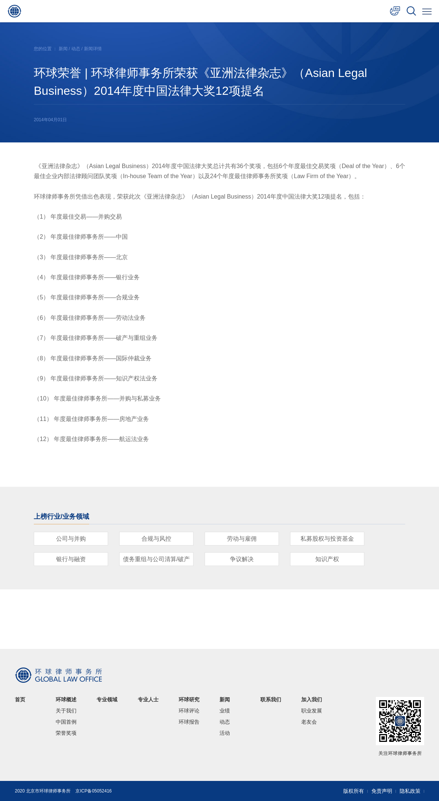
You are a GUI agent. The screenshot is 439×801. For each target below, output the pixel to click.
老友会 (309, 722)
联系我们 (270, 699)
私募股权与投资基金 (327, 538)
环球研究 (189, 699)
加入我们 (311, 699)
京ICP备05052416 (93, 791)
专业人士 (148, 699)
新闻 (63, 48)
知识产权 (327, 559)
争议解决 (242, 559)
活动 (225, 733)
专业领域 (107, 699)
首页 (20, 699)
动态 (75, 48)
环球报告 (189, 722)
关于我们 (66, 711)
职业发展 (311, 711)
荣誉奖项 (66, 733)
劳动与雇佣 (242, 538)
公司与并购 (71, 538)
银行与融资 (71, 559)
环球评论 (189, 711)
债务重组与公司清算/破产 (156, 559)
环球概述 (66, 699)
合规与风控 (156, 538)
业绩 (225, 711)
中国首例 (66, 722)
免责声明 (381, 791)
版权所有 (353, 791)
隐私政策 (410, 791)
